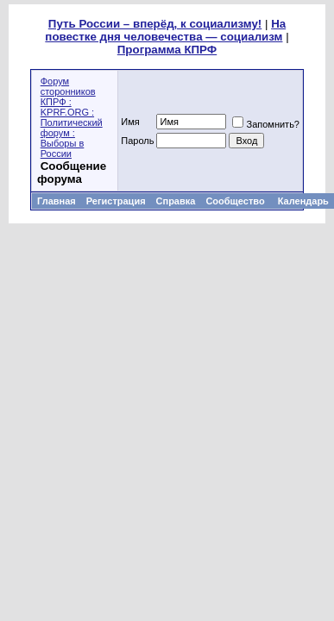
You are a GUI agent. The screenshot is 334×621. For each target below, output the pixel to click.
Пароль (137, 140)
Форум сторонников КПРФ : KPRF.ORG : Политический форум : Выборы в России (72, 117)
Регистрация (116, 201)
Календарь (303, 201)
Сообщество (236, 201)
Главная (56, 201)
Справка (176, 201)
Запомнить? (265, 124)
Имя (130, 121)
